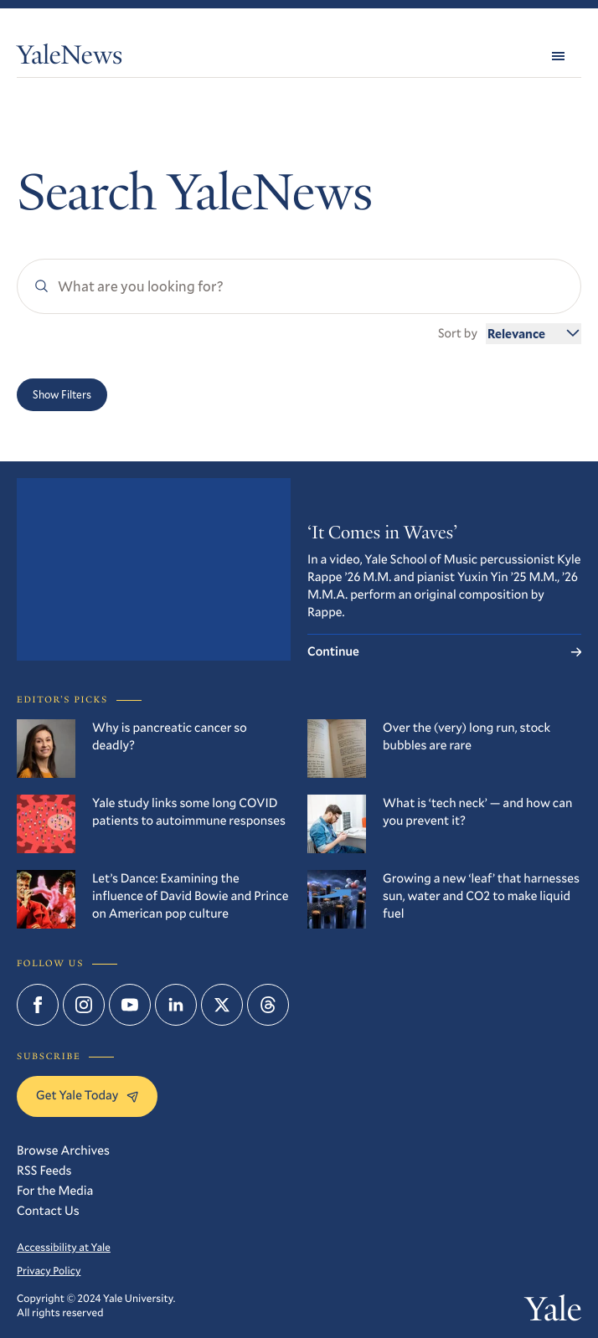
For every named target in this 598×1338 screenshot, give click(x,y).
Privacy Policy (48, 1271)
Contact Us (48, 1210)
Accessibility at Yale (64, 1247)
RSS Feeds (44, 1170)
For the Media (55, 1190)
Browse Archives (63, 1150)
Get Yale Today (87, 1095)
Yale (553, 1312)
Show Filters (62, 394)
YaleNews (69, 59)
